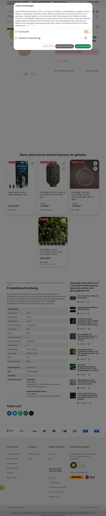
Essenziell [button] (22, 31)
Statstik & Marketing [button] (27, 38)
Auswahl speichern (65, 46)
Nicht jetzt (48, 46)
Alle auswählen (82, 46)
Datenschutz (30, 25)
